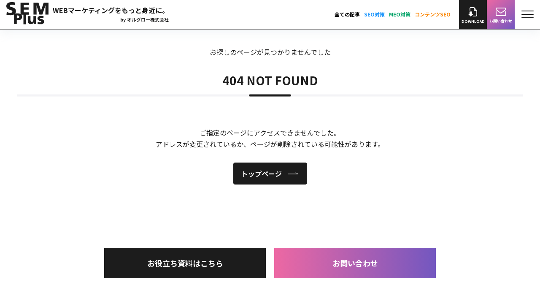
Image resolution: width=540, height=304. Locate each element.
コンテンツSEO (433, 14)
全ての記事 (347, 14)
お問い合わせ (355, 263)
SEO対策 (374, 14)
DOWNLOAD (473, 15)
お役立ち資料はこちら (185, 263)
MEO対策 (399, 14)
